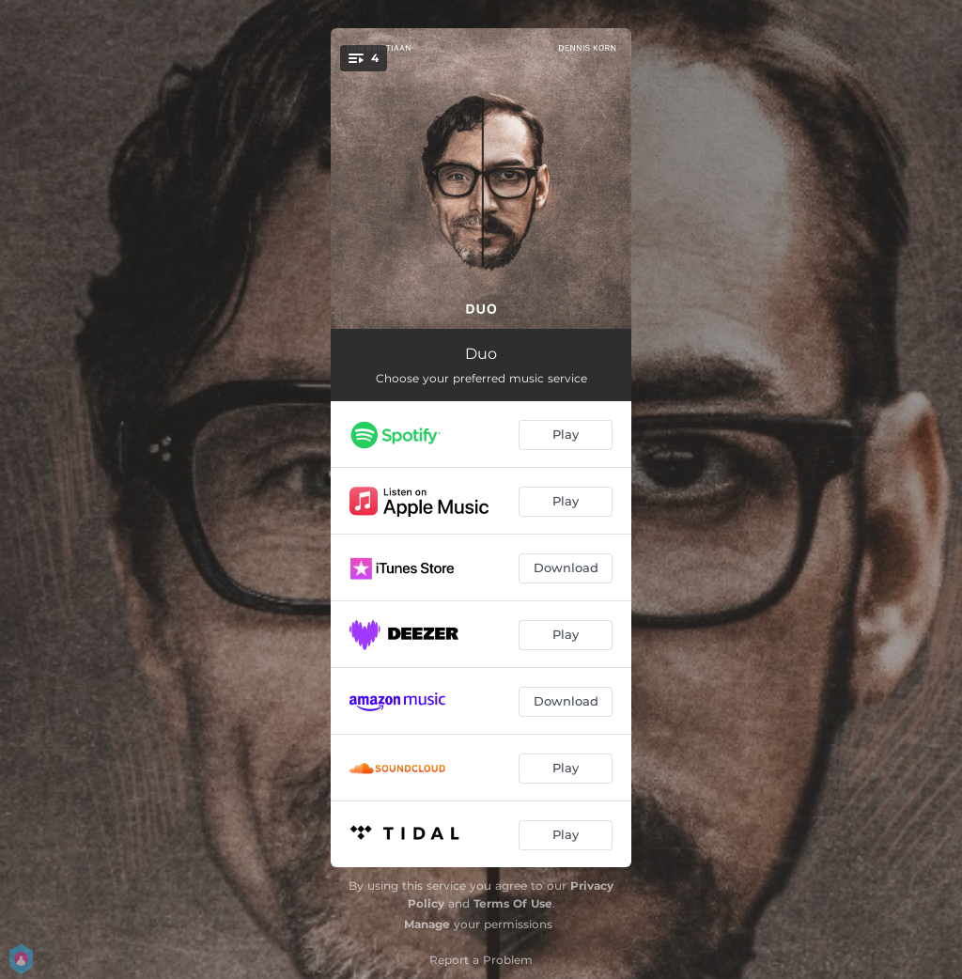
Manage (427, 924)
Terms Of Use (512, 903)
